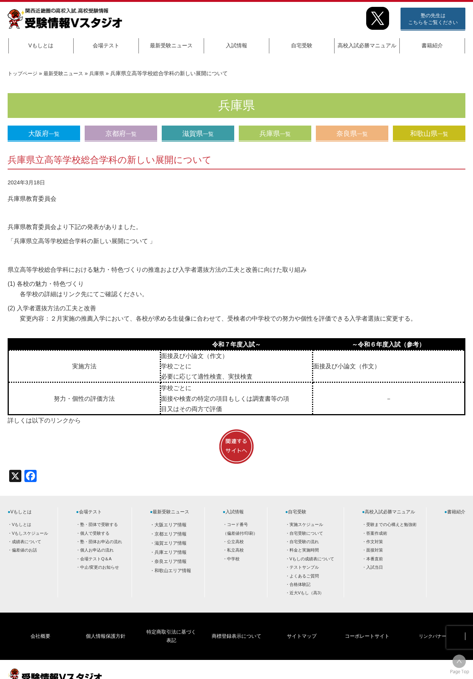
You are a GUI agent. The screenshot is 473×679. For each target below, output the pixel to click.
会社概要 (40, 624)
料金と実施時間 (304, 550)
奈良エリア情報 (170, 561)
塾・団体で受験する (99, 524)
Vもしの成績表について (312, 558)
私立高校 (235, 550)
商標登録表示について (236, 624)
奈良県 (352, 133)
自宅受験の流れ (304, 541)
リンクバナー (432, 624)
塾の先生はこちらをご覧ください (433, 19)
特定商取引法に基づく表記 (170, 624)
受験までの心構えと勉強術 (391, 524)
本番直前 (374, 558)
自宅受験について (306, 533)
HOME (404, 666)
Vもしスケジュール (30, 533)
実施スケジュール (306, 524)
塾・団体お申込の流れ (101, 541)
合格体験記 (300, 584)
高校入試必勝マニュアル (367, 45)
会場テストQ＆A (95, 558)
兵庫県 (103, 73)
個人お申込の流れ (97, 550)
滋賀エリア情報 (170, 543)
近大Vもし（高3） (307, 592)
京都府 (121, 133)
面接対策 (374, 550)
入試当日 (374, 567)
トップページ (24, 73)
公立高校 (235, 541)
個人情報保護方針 (105, 624)
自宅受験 (301, 45)
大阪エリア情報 (170, 524)
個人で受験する (94, 533)
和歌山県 (429, 133)
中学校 (233, 558)
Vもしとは (40, 45)
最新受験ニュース (171, 45)
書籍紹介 (432, 45)
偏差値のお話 (24, 550)
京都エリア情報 (170, 534)
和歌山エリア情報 (172, 570)
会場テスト (106, 45)
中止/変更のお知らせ (99, 567)
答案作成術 (376, 533)
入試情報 (236, 45)
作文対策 (374, 541)
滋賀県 (198, 133)
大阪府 (44, 133)
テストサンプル (304, 567)
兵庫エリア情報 (170, 552)
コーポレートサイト (367, 624)
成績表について (26, 541)
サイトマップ (301, 624)
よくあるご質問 (304, 576)
